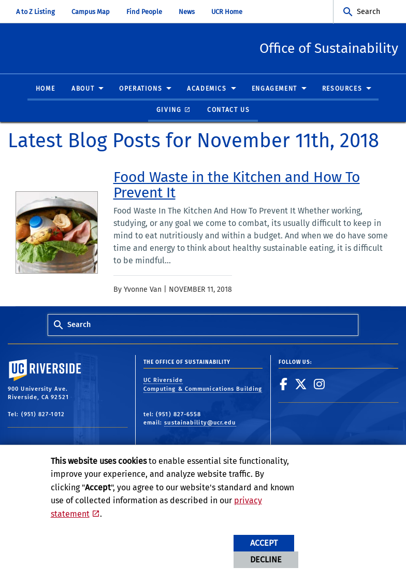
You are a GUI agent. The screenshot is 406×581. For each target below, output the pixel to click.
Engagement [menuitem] (274, 89)
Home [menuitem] (45, 89)
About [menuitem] (82, 89)
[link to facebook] (284, 384)
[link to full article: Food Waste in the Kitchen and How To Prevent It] (252, 185)
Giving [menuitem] (169, 110)
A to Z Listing (35, 12)
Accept (264, 543)
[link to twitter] (301, 384)
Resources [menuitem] (342, 89)
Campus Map (90, 12)
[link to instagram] (319, 384)
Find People (144, 12)
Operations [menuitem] (140, 89)
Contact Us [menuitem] (228, 110)
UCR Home (226, 12)
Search (368, 11)
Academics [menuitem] (206, 89)
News (187, 12)
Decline (266, 559)
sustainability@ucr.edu (200, 423)
